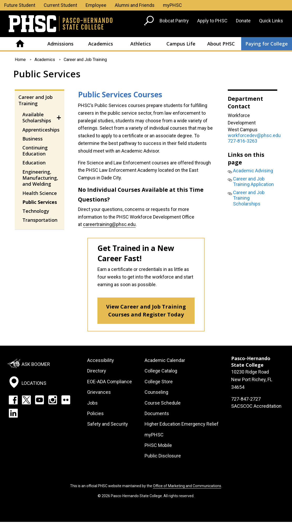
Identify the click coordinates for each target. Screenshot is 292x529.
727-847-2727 (246, 399)
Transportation (39, 220)
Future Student (19, 5)
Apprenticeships (41, 130)
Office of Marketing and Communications (187, 486)
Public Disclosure (163, 456)
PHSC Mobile (158, 445)
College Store (159, 381)
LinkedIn (13, 413)
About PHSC (221, 44)
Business (32, 138)
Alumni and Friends (135, 5)
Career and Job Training (85, 59)
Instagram (52, 399)
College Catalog (161, 371)
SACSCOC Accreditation (256, 406)
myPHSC (172, 5)
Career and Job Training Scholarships (249, 198)
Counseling (156, 392)
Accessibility (100, 360)
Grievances (99, 392)
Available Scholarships (36, 117)
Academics (100, 44)
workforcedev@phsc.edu (254, 135)
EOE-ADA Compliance (109, 381)
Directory (96, 371)
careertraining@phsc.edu (109, 224)
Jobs (92, 403)
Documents (157, 413)
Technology (35, 211)
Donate (243, 20)
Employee (96, 5)
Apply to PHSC (212, 20)
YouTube (39, 399)
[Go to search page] (149, 21)
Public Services (39, 202)
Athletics (140, 44)
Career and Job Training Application (253, 181)
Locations (34, 383)
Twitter (26, 399)
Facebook (13, 399)
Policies (95, 413)
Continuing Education (35, 150)
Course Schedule (163, 403)
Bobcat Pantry (174, 20)
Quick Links (271, 20)
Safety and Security (107, 424)
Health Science (39, 193)
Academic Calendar (165, 360)
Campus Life (180, 44)
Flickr (65, 399)
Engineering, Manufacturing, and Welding (40, 178)
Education (34, 162)
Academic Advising (253, 170)
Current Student (60, 5)
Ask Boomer (36, 364)
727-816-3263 (242, 141)
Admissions (60, 44)
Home (20, 43)
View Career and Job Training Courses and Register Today (146, 310)
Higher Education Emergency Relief (182, 424)
